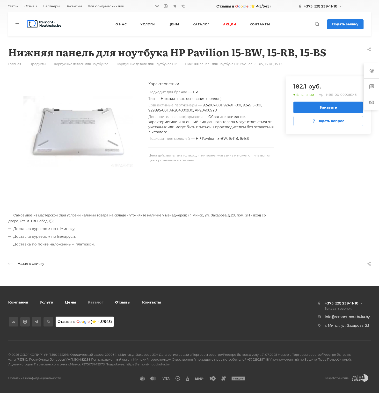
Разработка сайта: (337, 378)
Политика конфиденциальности (34, 378)
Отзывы (123, 302)
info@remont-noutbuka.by (347, 317)
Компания (18, 302)
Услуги (46, 302)
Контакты (151, 302)
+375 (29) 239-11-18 (320, 6)
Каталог (95, 302)
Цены (70, 302)
